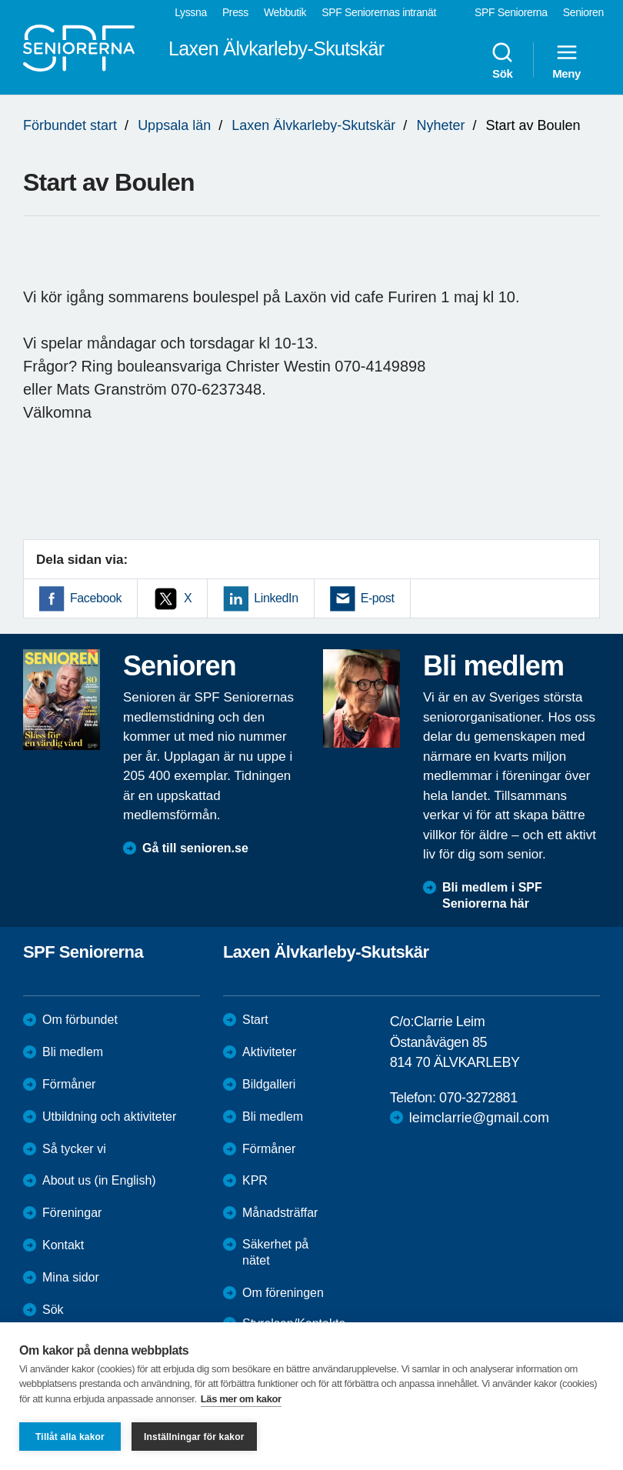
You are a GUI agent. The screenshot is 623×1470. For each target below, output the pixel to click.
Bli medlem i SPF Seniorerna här (492, 895)
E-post (378, 598)
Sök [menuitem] (502, 60)
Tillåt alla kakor (70, 1437)
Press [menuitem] (235, 12)
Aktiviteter (269, 1051)
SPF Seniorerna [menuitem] (511, 12)
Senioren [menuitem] (583, 12)
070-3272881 (478, 1097)
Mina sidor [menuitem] (70, 1277)
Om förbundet (80, 1019)
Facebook (96, 598)
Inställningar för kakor (194, 1437)
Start (255, 1019)
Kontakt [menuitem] (63, 1245)
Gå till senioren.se (195, 848)
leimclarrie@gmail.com (479, 1117)
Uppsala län (174, 125)
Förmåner (68, 1084)
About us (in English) (99, 1180)
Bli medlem (72, 1051)
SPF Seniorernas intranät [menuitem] (378, 12)
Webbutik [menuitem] (285, 12)
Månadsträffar (280, 1212)
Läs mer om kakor (241, 1399)
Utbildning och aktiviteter (109, 1116)
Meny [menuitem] (566, 60)
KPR (255, 1180)
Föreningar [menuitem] (72, 1212)
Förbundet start (70, 125)
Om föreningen (283, 1292)
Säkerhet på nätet (275, 1252)
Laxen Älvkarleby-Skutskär (313, 125)
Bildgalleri (268, 1084)
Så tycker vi (74, 1148)
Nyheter (440, 125)
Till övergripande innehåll (0, 0)
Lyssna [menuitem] (191, 12)
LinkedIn (276, 598)
